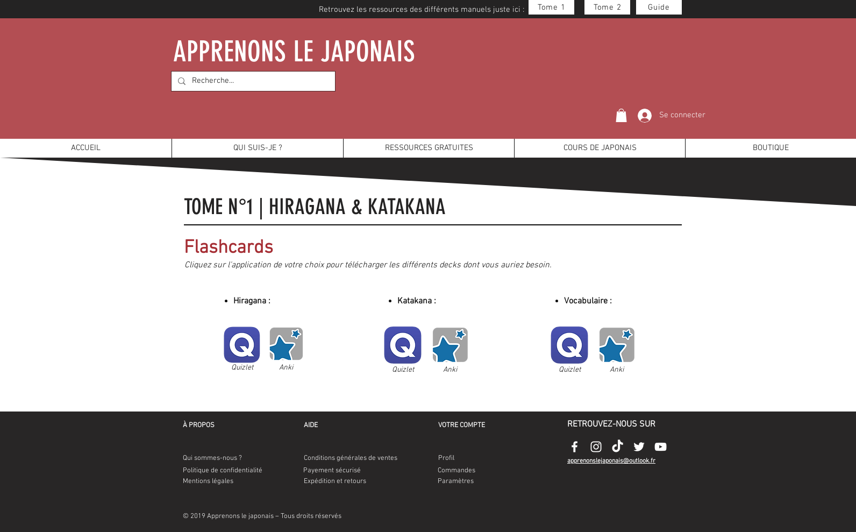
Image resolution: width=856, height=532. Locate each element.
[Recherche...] (252, 81)
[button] (621, 115)
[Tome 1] (551, 7)
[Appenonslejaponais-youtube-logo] (660, 446)
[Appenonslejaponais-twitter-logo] (639, 446)
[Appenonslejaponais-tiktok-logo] (617, 446)
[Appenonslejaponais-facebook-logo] (574, 446)
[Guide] (659, 7)
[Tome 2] (607, 7)
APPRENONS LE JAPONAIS (294, 51)
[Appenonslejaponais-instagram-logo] (596, 446)
